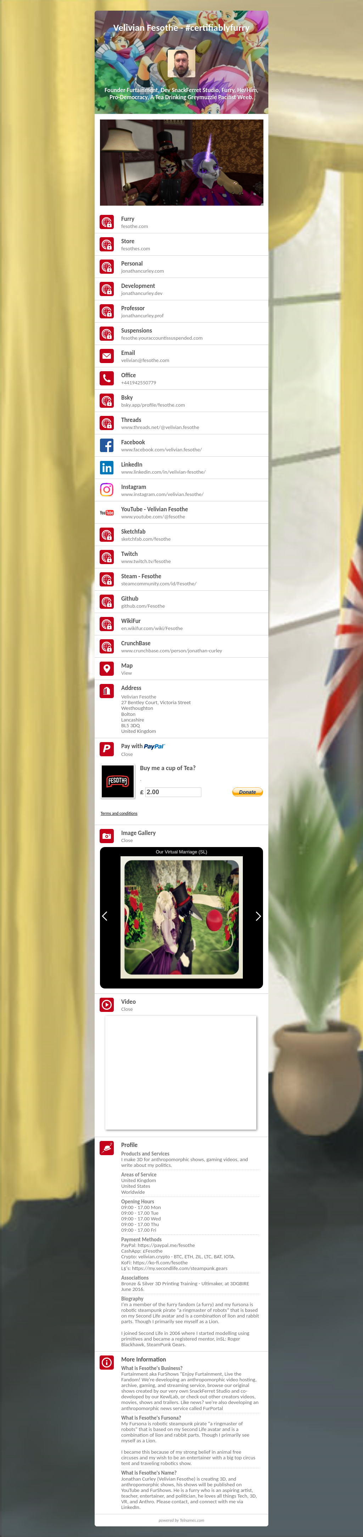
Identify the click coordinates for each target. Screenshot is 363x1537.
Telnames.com (192, 1520)
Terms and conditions (119, 813)
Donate (247, 792)
